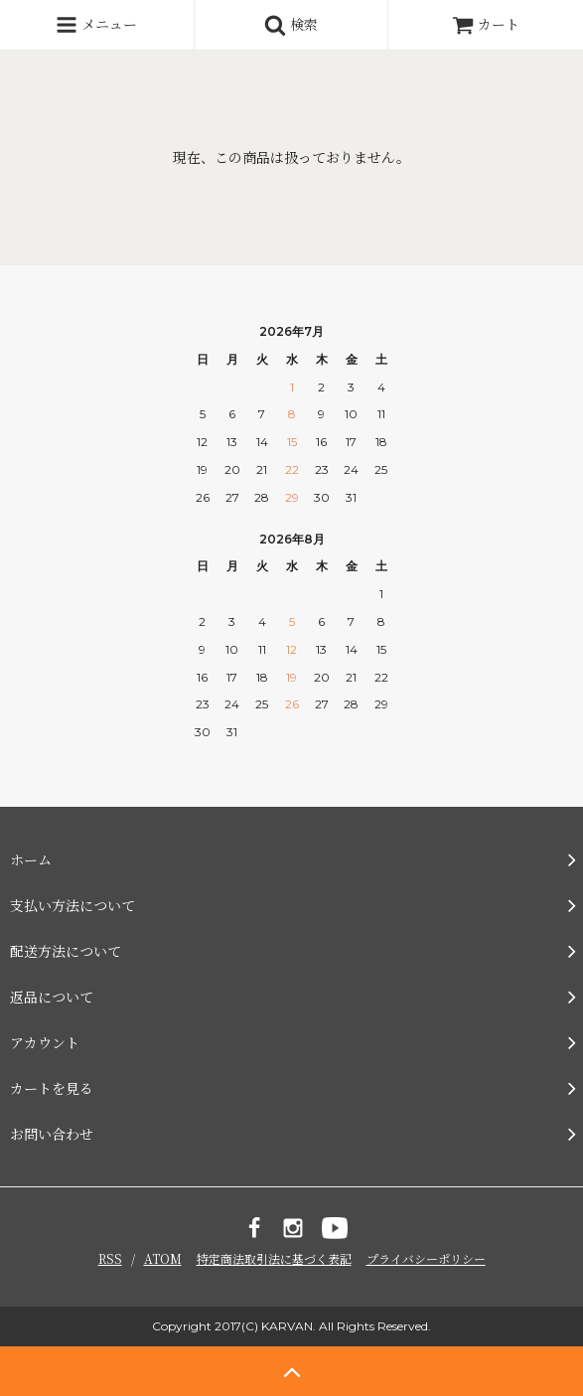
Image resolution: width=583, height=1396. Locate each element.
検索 (291, 25)
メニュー (96, 25)
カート (485, 24)
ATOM (163, 1258)
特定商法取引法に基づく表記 (274, 1258)
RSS (110, 1258)
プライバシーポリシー (426, 1258)
